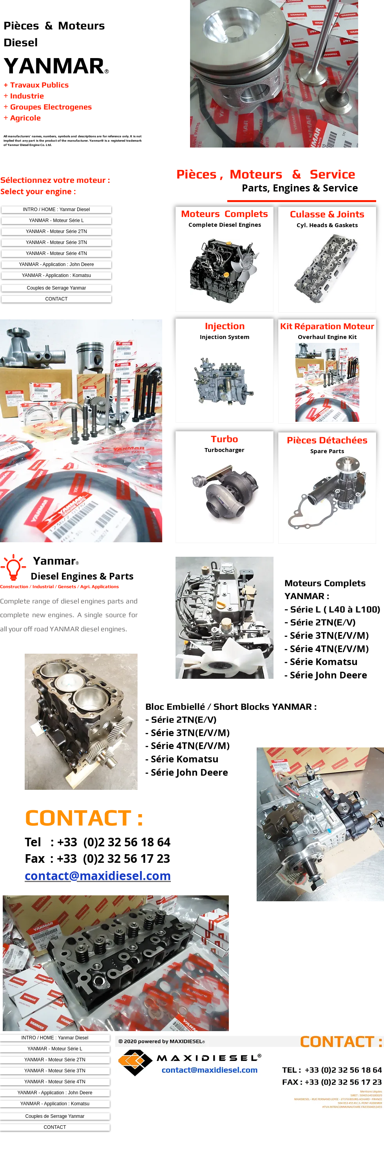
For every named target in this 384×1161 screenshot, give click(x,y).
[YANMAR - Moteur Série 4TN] (56, 253)
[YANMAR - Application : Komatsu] (56, 275)
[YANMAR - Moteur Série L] (56, 220)
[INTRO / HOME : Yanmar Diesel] (56, 209)
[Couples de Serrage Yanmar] (56, 288)
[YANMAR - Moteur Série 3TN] (56, 242)
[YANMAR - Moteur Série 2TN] (56, 231)
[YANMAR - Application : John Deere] (56, 264)
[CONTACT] (56, 299)
